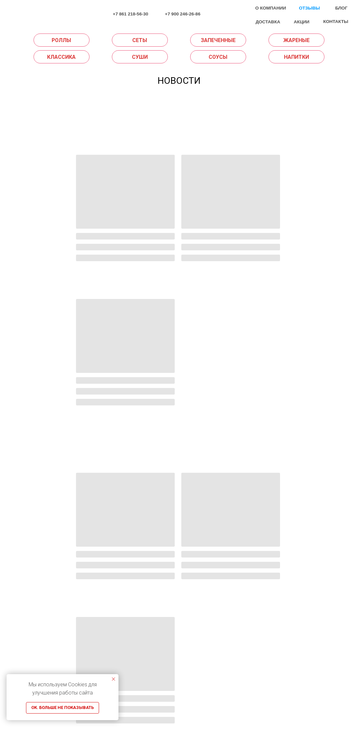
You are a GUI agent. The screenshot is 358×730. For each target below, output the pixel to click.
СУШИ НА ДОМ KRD (138, 676)
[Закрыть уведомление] (113, 679)
